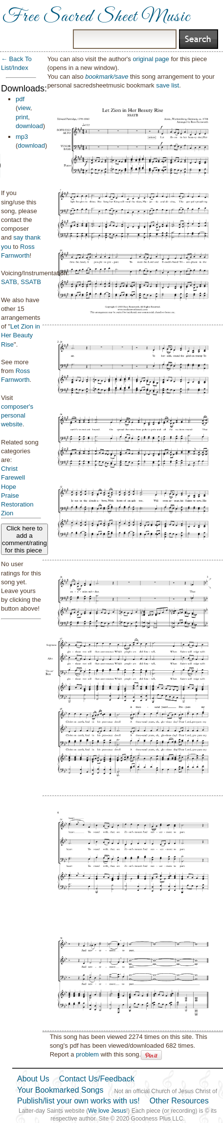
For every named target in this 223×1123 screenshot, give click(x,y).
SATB (9, 282)
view (24, 107)
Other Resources (179, 1101)
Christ (9, 468)
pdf (20, 99)
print (22, 117)
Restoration (17, 504)
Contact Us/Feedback (96, 1079)
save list (167, 85)
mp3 (22, 136)
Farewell (13, 477)
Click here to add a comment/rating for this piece (24, 539)
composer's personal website (17, 415)
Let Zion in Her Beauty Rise (20, 335)
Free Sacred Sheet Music (96, 17)
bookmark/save (106, 76)
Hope (8, 486)
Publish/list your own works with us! (78, 1101)
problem (87, 1054)
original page (151, 59)
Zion (7, 513)
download (29, 126)
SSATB (31, 282)
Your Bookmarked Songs (60, 1090)
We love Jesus (107, 1110)
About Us (33, 1079)
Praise (10, 495)
